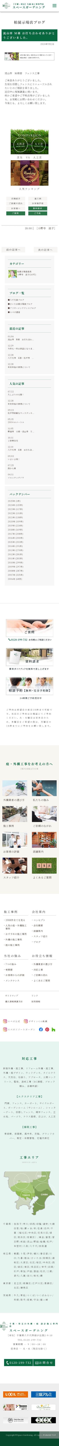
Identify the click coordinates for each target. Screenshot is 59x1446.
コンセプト (39, 920)
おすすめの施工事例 (16, 934)
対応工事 (38, 969)
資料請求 (37, 208)
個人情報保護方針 (14, 1001)
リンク (34, 995)
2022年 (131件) (15, 513)
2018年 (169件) (15, 529)
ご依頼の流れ (41, 975)
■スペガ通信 (14, 312)
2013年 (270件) (15, 550)
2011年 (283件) (15, 558)
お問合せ (46, 1363)
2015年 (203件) (15, 542)
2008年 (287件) (15, 570)
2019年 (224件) (15, 525)
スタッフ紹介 (41, 936)
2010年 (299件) (15, 562)
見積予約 (37, 213)
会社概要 (38, 925)
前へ (13, 249)
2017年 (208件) (15, 533)
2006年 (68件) (15, 579)
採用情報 (35, 1001)
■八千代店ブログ (16, 299)
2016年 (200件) (15, 538)
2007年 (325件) (15, 574)
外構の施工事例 (14, 939)
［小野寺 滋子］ (46, 228)
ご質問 (15, 213)
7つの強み (11, 964)
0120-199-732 (20, 1363)
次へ (45, 249)
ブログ (37, 941)
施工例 (37, 199)
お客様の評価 (37, 204)
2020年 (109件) (15, 521)
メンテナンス (13, 980)
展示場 (15, 199)
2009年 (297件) (15, 566)
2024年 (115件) (15, 505)
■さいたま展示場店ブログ (20, 304)
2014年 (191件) (15, 546)
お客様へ (15, 208)
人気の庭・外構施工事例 (16, 927)
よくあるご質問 (42, 980)
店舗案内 (38, 931)
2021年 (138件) (15, 517)
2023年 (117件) (15, 509)
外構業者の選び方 (43, 964)
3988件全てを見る (15, 920)
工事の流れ (15, 204)
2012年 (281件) (15, 554)
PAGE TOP (50, 1435)
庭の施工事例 (13, 945)
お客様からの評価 (15, 975)
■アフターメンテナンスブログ (22, 308)
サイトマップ (11, 995)
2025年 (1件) (14, 501)
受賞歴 (9, 969)
